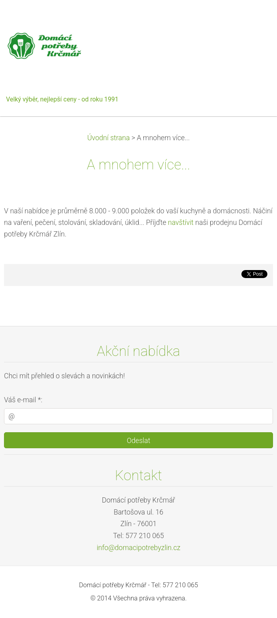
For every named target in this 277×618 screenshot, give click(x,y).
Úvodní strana (108, 138)
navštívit (181, 223)
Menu (255, 18)
